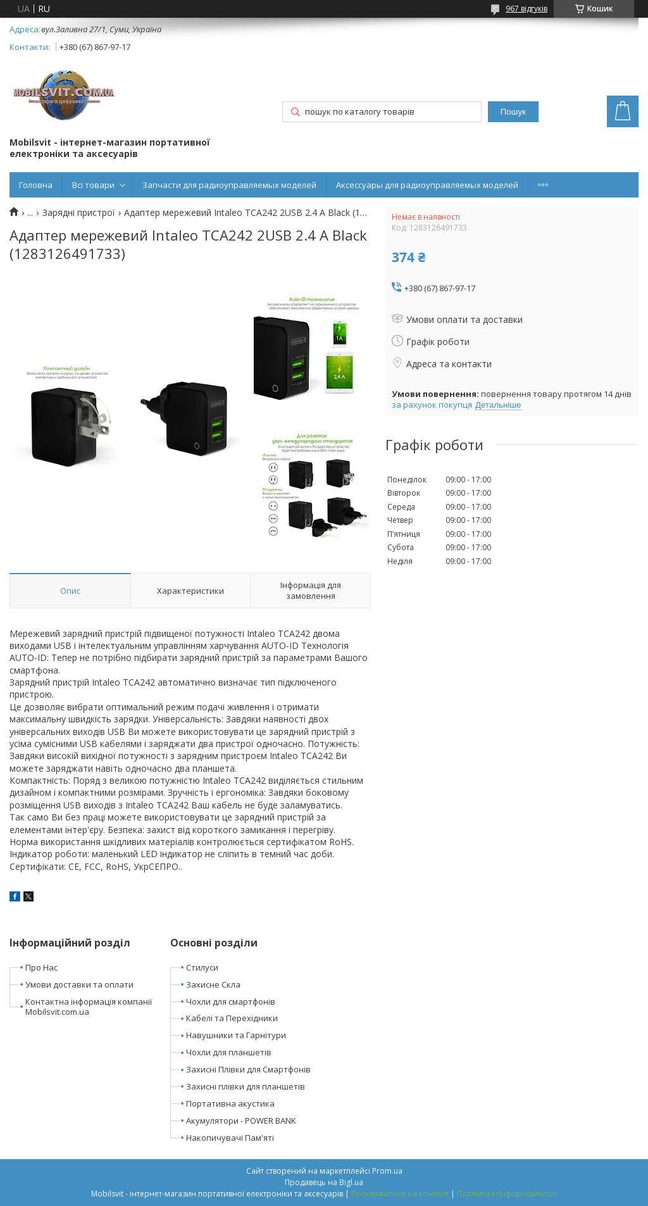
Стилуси (202, 967)
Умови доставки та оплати (79, 984)
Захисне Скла (213, 984)
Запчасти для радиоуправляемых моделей (229, 185)
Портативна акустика (230, 1103)
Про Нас (41, 967)
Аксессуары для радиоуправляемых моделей (427, 185)
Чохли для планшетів (228, 1052)
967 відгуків (526, 8)
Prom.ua (387, 1170)
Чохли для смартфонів (230, 1001)
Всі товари (93, 185)
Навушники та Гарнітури (236, 1035)
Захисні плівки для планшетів (245, 1086)
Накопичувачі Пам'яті (230, 1137)
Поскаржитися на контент (400, 1193)
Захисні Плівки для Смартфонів (248, 1069)
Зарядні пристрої (78, 212)
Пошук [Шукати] (513, 111)
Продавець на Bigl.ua (324, 1182)
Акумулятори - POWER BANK (241, 1120)
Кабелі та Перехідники (232, 1018)
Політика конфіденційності (507, 1193)
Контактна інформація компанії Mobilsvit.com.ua (88, 1007)
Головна (36, 185)
